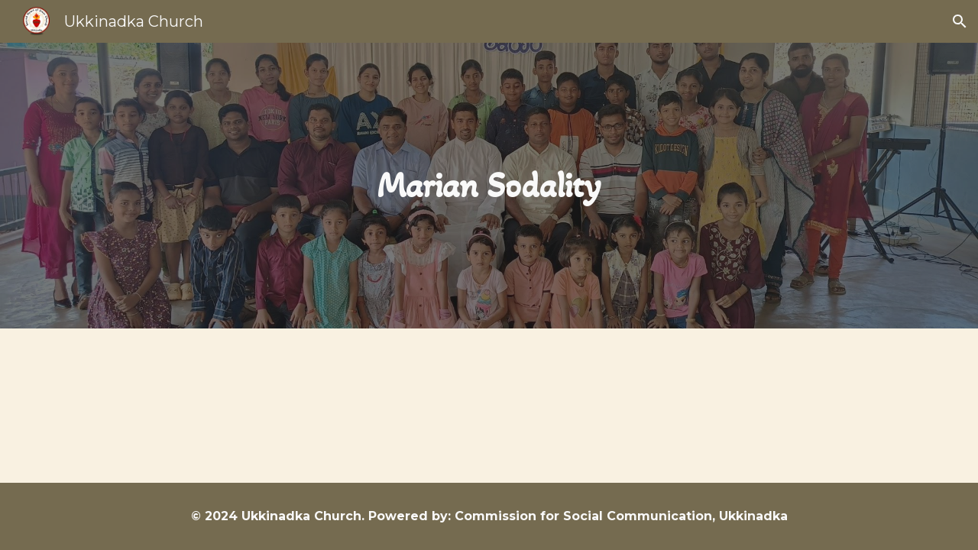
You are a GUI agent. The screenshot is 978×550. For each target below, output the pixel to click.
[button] (959, 21)
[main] (489, 186)
